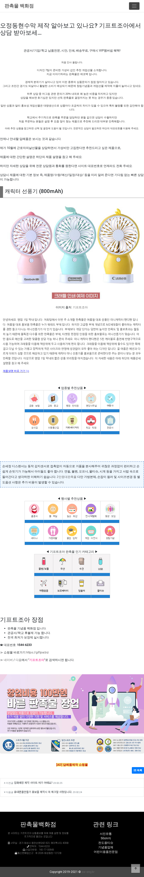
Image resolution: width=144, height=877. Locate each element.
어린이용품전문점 (106, 852)
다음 (19, 660)
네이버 (8, 660)
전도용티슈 (105, 843)
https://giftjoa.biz (37, 652)
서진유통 (106, 834)
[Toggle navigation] (134, 6)
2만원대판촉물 (66, 477)
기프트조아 (80, 307)
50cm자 (106, 838)
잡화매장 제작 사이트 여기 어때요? (33, 783)
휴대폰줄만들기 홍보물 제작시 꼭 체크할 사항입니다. (43, 792)
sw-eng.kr (88, 872)
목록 (138, 770)
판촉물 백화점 (19, 6)
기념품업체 (105, 847)
